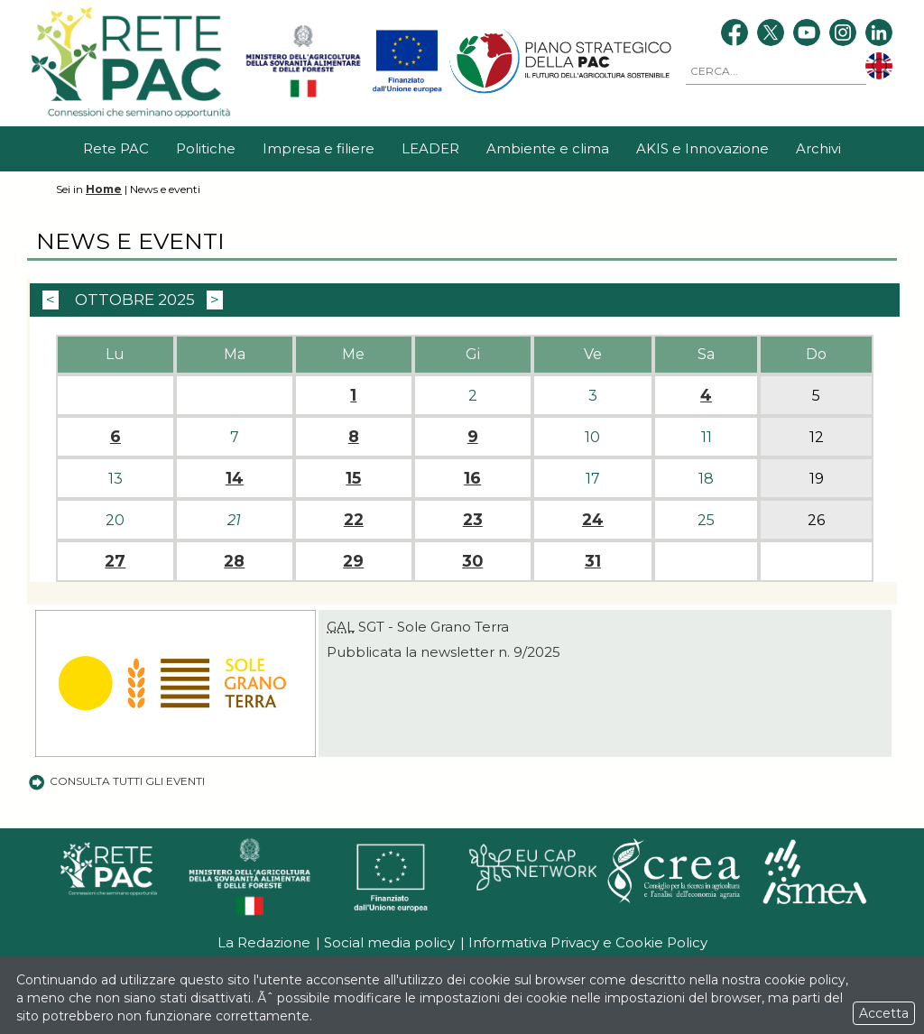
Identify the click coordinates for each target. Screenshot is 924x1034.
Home (104, 189)
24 (593, 520)
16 (472, 478)
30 (472, 561)
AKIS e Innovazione (702, 148)
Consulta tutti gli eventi (116, 781)
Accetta (883, 1013)
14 (235, 478)
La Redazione (263, 942)
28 (234, 561)
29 (353, 561)
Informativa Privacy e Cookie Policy (587, 942)
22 (354, 520)
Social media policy (389, 942)
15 (353, 478)
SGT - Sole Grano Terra (418, 626)
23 (473, 520)
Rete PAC (116, 148)
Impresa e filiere (318, 148)
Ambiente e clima (547, 148)
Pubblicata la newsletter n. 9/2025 (443, 651)
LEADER (430, 148)
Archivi (818, 148)
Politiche (206, 148)
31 (593, 561)
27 (115, 561)
